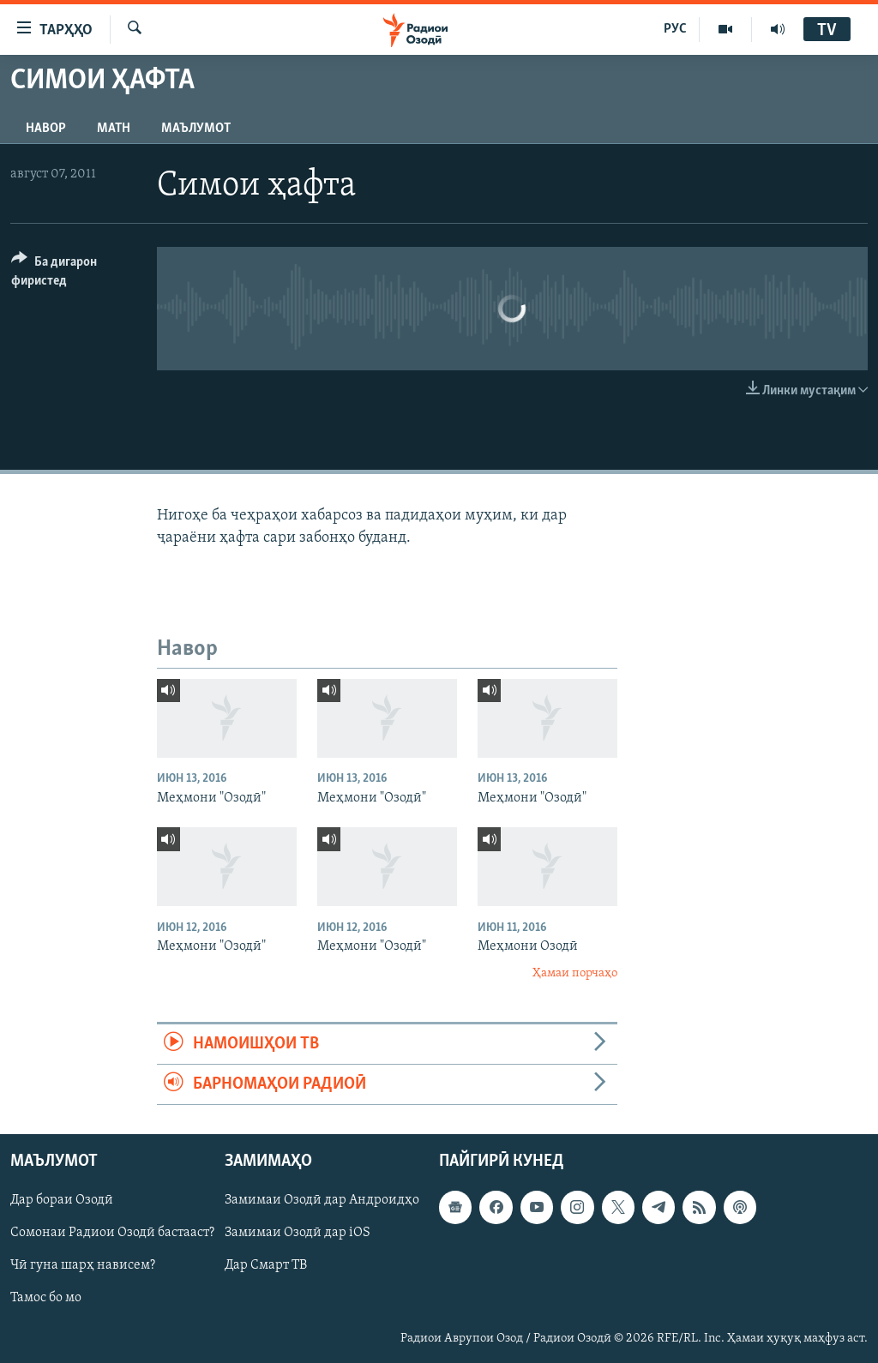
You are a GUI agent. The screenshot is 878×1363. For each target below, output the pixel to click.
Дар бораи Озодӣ (61, 1201)
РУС (675, 29)
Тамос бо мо (45, 1299)
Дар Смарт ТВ (266, 1266)
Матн (113, 128)
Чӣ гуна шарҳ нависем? (82, 1266)
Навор (46, 128)
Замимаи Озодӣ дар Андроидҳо (322, 1201)
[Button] (73, 274)
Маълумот (196, 128)
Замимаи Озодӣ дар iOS (297, 1233)
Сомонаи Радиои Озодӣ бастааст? (112, 1233)
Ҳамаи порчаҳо (574, 973)
